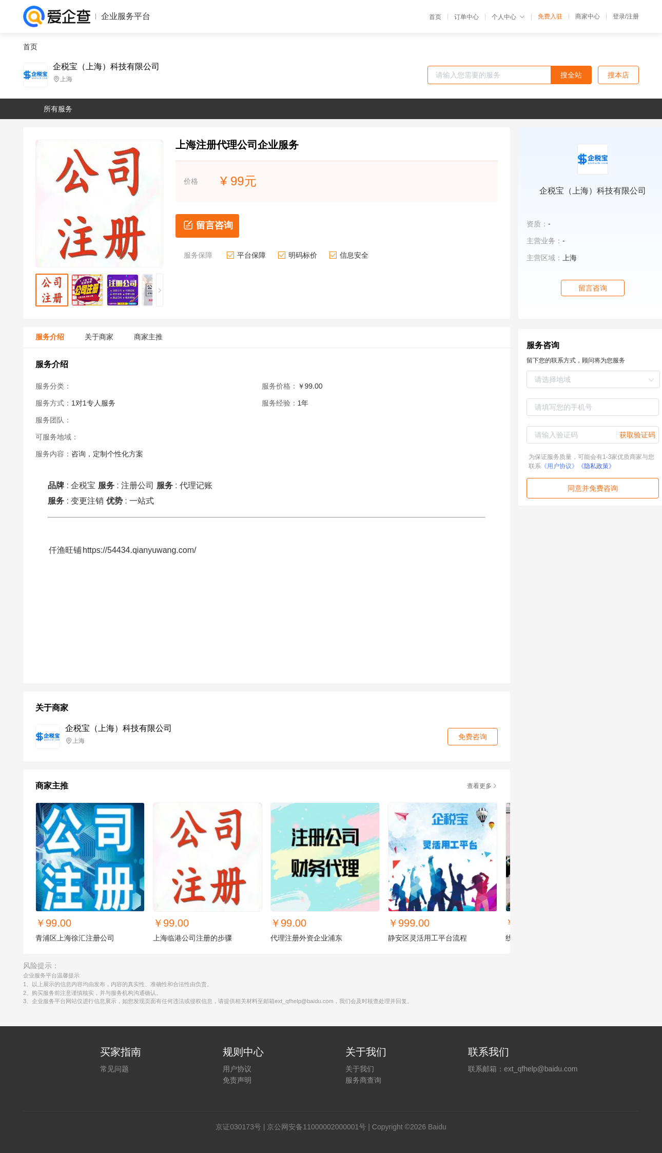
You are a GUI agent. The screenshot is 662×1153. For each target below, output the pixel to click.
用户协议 (237, 1069)
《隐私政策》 (596, 466)
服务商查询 (363, 1080)
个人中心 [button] (508, 17)
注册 (633, 16)
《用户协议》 (559, 466)
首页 (435, 17)
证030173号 (242, 1127)
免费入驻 (550, 16)
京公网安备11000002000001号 (316, 1127)
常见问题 (114, 1069)
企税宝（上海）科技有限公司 (106, 67)
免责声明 (237, 1080)
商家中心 (587, 16)
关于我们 (359, 1069)
